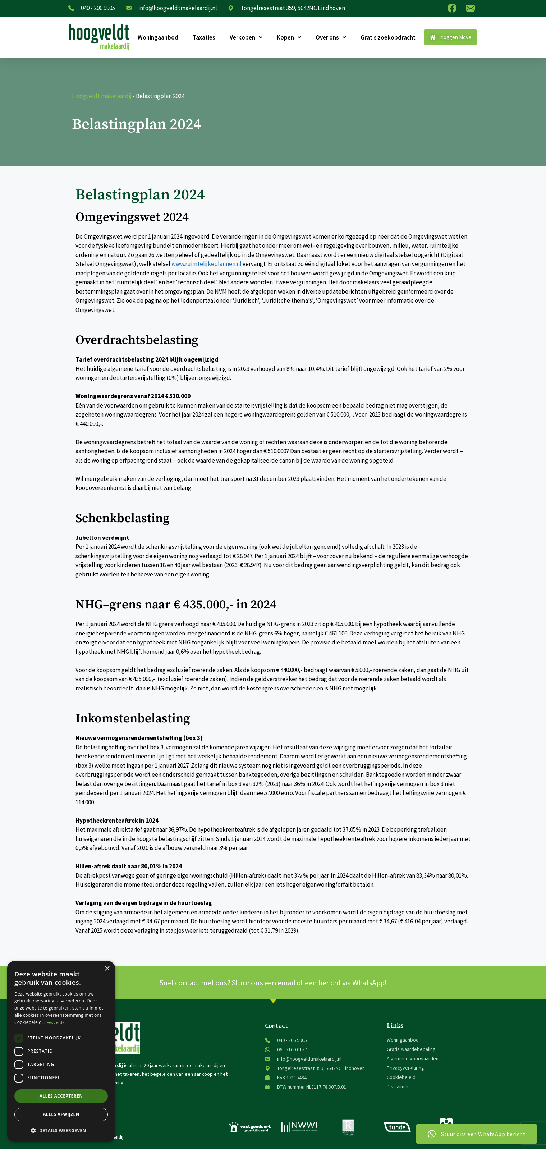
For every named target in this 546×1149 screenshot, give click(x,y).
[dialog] (61, 1051)
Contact (276, 1025)
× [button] (107, 968)
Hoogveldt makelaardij (102, 96)
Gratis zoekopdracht (388, 37)
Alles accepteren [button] (61, 1096)
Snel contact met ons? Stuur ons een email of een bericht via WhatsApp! (273, 983)
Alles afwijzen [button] (61, 1114)
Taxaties (204, 37)
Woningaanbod (158, 37)
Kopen (289, 37)
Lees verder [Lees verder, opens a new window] (55, 1022)
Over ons (331, 37)
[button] (61, 1130)
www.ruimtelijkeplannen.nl (206, 264)
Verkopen (246, 37)
